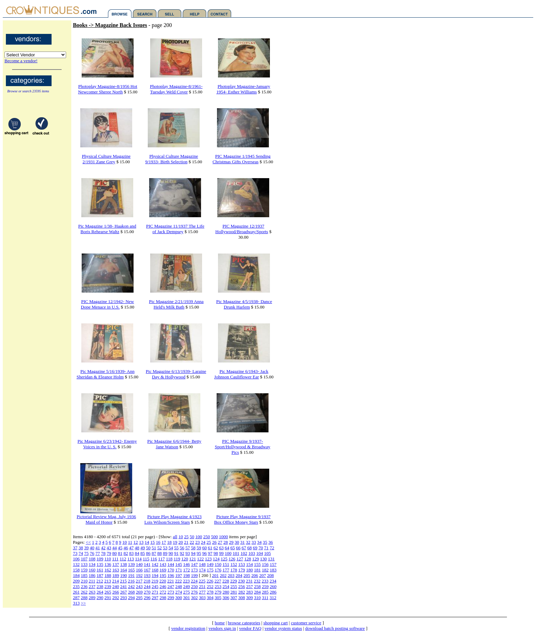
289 (92, 597)
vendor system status (283, 628)
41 (98, 547)
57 (187, 547)
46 (126, 547)
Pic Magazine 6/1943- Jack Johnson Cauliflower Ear (241, 374)
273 (170, 592)
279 (218, 592)
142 (155, 564)
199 (194, 575)
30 (237, 542)
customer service (306, 622)
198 (186, 575)
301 (186, 597)
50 (192, 536)
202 (223, 575)
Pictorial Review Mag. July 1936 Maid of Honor (106, 519)
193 (147, 575)
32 (248, 542)
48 (137, 547)
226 (210, 581)
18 (169, 542)
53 (165, 547)
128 (247, 558)
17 (164, 542)
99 (221, 553)
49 (142, 547)
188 (108, 575)
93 (187, 553)
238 (100, 586)
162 (108, 569)
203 (231, 575)
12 (136, 542)
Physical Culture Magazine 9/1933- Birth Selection (171, 159)
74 (81, 553)
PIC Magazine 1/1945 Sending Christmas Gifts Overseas (241, 159)
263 (92, 592)
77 (98, 553)
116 (154, 558)
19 (175, 542)
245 (155, 586)
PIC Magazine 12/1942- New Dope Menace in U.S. (107, 304)
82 (126, 553)
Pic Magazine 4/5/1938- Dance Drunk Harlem (244, 304)
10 (181, 536)
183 (273, 569)
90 (171, 553)
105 (267, 553)
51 (154, 547)
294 (131, 597)
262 (84, 592)
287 (76, 597)
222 (178, 581)
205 (247, 575)
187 (100, 575)
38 (81, 547)
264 (100, 592)
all (175, 536)
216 (131, 581)
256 (241, 586)
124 (216, 558)
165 (131, 569)
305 (218, 597)
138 (123, 564)
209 (76, 581)
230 (241, 581)
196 (170, 575)
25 (186, 536)
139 (131, 564)
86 (148, 553)
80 (114, 553)
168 (155, 569)
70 (260, 547)
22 (192, 542)
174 (202, 569)
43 (109, 547)
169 (163, 569)
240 (115, 586)
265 (108, 592)
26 (214, 542)
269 (139, 592)
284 (257, 592)
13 (141, 542)
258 (257, 586)
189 (115, 575)
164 (123, 569)
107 (84, 558)
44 (114, 547)
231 (249, 581)
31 (242, 542)
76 (92, 553)
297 (155, 597)
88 (159, 553)
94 (193, 553)
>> (83, 603)
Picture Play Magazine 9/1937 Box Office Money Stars (242, 519)
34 (259, 542)
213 (107, 581)
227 (218, 581)
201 (215, 575)
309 (249, 597)
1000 (223, 536)
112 (123, 558)
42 (103, 547)
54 (171, 547)
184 (76, 575)
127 (239, 558)
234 (273, 581)
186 (92, 575)
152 (233, 564)
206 (254, 575)
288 (84, 597)
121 (192, 558)
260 (273, 586)
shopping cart (275, 622)
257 (249, 586)
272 (163, 592)
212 (99, 581)
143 (163, 564)
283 (249, 592)
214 (115, 581)
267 (123, 592)
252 (210, 586)
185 (84, 575)
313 (76, 603)
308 (241, 597)
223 (186, 581)
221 (170, 581)
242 (131, 586)
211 (92, 581)
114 (138, 558)
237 (92, 586)
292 (115, 597)
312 (273, 597)
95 (199, 553)
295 (139, 597)
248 (178, 586)
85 (142, 553)
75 (86, 553)
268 (131, 592)
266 (115, 592)
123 (208, 558)
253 (218, 586)
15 (152, 542)
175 (210, 569)
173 (194, 569)
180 (249, 569)
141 (147, 564)
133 (84, 564)
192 (139, 575)
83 (131, 553)
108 (92, 558)
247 (170, 586)
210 (84, 581)
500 (214, 536)
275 (186, 592)
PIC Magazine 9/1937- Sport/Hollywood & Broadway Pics (242, 447)
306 (225, 597)
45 (120, 547)
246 (163, 586)
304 (210, 597)
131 (271, 558)
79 (109, 553)
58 (193, 547)
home (220, 622)
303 (202, 597)
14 (147, 542)
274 (178, 592)
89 (165, 553)
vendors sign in (222, 628)
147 (194, 564)
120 (184, 558)
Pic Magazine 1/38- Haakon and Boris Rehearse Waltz (107, 228)
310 (257, 597)
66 (238, 547)
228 (225, 581)
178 (233, 569)
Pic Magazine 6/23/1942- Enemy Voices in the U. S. (107, 444)
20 (181, 542)
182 (265, 569)
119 (177, 558)
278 (210, 592)
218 (147, 581)
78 (103, 553)
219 (155, 581)
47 (131, 547)
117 (161, 558)
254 (225, 586)
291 (108, 597)
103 (251, 553)
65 (232, 547)
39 (86, 547)
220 (162, 581)
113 (130, 558)
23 (197, 542)
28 (226, 542)
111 (115, 558)
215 (123, 581)
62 (216, 547)
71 (266, 547)
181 (257, 569)
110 (108, 558)
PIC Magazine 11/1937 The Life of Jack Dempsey (175, 228)
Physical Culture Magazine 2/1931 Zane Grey (106, 159)
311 (265, 597)
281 (233, 592)
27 (220, 542)
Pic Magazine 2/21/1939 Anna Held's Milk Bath (176, 304)
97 (210, 553)
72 (272, 547)
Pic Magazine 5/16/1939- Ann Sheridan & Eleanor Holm (105, 374)
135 (100, 564)
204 (239, 575)
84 (137, 553)
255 (233, 586)
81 (120, 553)
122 (200, 558)
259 (265, 586)
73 (75, 553)
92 (182, 553)
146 (186, 564)
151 (225, 564)
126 (231, 558)
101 (236, 553)
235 (76, 586)
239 (108, 586)
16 (158, 542)
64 (227, 547)
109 (100, 558)
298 (163, 597)
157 (273, 564)
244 (147, 586)
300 (178, 597)
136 (108, 564)
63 (221, 547)
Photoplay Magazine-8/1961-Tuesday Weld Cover (176, 89)
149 (210, 564)
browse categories (244, 622)
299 (170, 597)
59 (199, 547)
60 (204, 547)
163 (115, 569)
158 (76, 569)
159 (84, 569)
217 (139, 581)
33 (254, 542)
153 (241, 564)
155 (257, 564)
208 (270, 575)
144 (170, 564)
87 (154, 553)
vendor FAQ (250, 628)
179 (241, 569)
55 (176, 547)
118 (169, 558)
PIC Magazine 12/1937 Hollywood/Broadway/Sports (241, 228)
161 (100, 569)
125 (224, 558)
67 (244, 547)
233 (265, 581)
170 (170, 569)
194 (155, 575)
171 (178, 569)
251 (202, 586)
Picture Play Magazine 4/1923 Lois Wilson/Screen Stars (172, 519)
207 (262, 575)
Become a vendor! (20, 60)
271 (155, 592)
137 (115, 564)
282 (241, 592)
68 (249, 547)
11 (130, 542)
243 (139, 586)
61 (210, 547)
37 (75, 547)
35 (265, 542)
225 (202, 581)
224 (194, 581)
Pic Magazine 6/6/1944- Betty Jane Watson (174, 444)
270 (147, 592)
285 (265, 592)
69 (255, 547)
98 (216, 553)
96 (204, 553)
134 (92, 564)
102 (243, 553)
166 (139, 569)
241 (123, 586)
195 (163, 575)
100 (198, 536)
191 (131, 575)
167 (147, 569)
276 (194, 592)
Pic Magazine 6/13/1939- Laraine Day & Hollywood (176, 374)
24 (203, 542)
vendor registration (188, 628)
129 (255, 558)
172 (186, 569)
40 (92, 547)
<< (88, 542)
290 (100, 597)
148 (202, 564)
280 (225, 592)
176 (218, 569)
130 (263, 558)
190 (123, 575)
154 (249, 564)
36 (271, 542)
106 (76, 558)
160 (92, 569)
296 (147, 597)
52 (159, 547)
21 (186, 542)
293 (123, 597)
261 (76, 592)
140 (139, 564)
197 (178, 575)
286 (273, 592)
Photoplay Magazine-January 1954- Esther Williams (243, 89)
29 (231, 542)
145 (178, 564)
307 (233, 597)
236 (84, 586)
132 (76, 564)
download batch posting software (335, 628)
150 (218, 564)
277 (202, 592)
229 (233, 581)
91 (176, 553)
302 (194, 597)
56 (182, 547)
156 (265, 564)
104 (259, 553)
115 (146, 558)
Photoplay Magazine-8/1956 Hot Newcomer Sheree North (107, 89)
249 (186, 586)
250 (206, 536)
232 (257, 581)
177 (225, 569)
